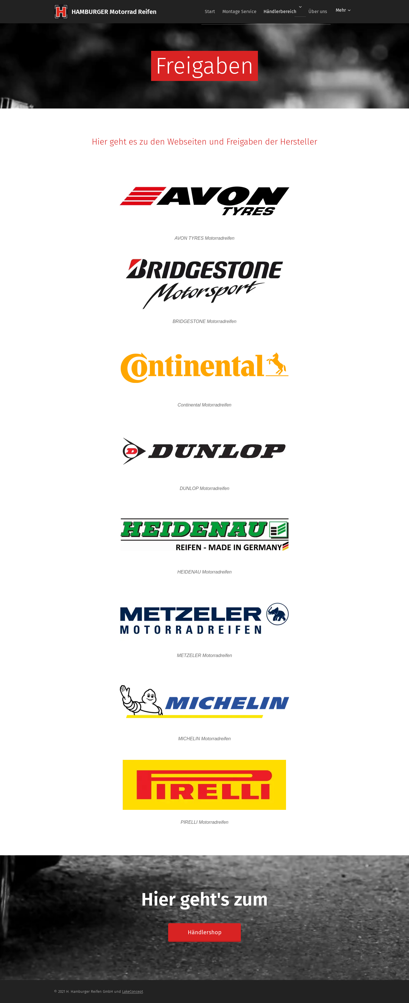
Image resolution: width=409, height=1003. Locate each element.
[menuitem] (200, 11)
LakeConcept (132, 991)
